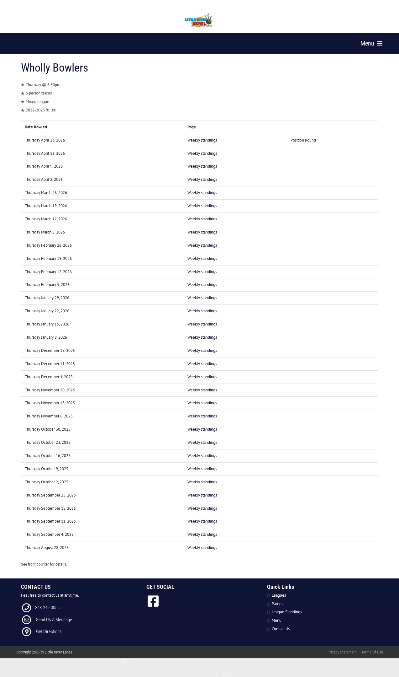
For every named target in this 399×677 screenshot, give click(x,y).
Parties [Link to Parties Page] (277, 612)
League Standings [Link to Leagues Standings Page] (287, 620)
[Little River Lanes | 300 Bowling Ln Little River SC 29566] (200, 21)
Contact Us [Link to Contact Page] (281, 637)
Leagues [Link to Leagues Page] (279, 603)
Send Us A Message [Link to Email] (54, 627)
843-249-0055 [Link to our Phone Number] (47, 615)
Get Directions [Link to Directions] (49, 639)
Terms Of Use (372, 660)
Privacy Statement (342, 660)
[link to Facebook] (153, 609)
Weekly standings (202, 148)
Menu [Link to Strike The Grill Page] (276, 628)
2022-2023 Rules (40, 118)
